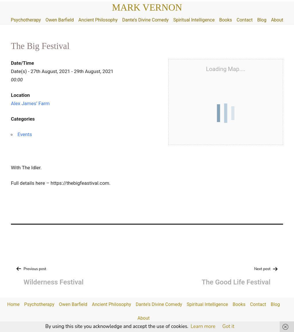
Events (25, 134)
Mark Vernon (147, 7)
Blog (261, 20)
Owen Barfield (59, 20)
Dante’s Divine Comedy (145, 20)
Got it (228, 326)
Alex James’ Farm (30, 103)
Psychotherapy (26, 20)
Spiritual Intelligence (193, 20)
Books (225, 20)
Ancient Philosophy (98, 20)
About (277, 20)
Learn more (203, 326)
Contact (245, 20)
